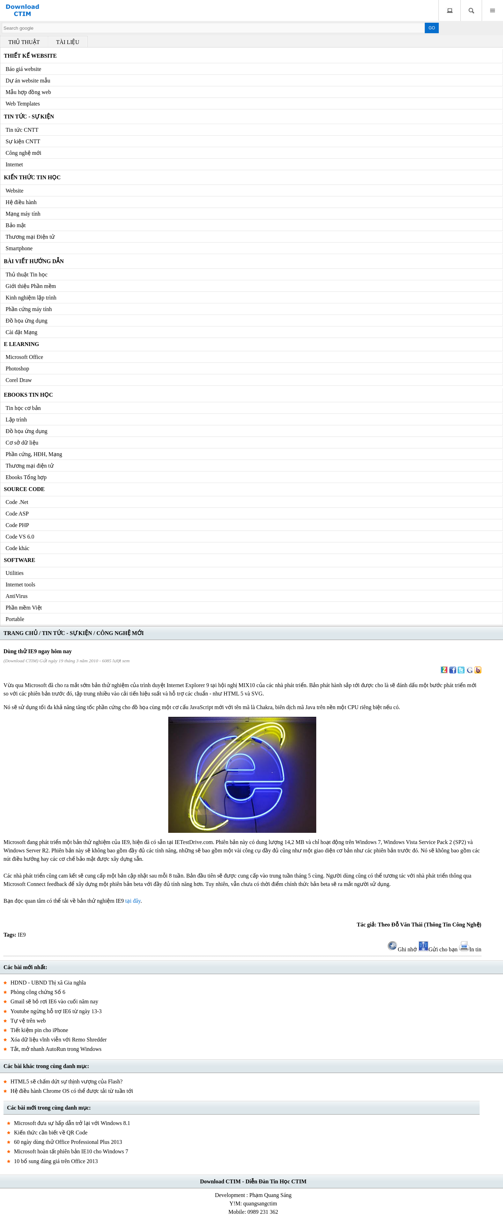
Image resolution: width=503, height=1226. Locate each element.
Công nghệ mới (24, 153)
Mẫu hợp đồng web (28, 92)
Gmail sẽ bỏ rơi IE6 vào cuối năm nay (54, 1001)
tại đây (133, 901)
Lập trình (16, 420)
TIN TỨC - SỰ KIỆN (67, 633)
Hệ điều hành (21, 202)
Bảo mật (16, 225)
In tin (470, 949)
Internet (14, 164)
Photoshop (17, 369)
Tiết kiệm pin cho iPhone (39, 1030)
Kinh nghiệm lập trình (31, 298)
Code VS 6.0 (20, 537)
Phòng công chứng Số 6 (37, 992)
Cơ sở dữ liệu (22, 443)
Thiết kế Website (30, 56)
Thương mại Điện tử (30, 237)
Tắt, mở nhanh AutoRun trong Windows (56, 1049)
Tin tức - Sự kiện (29, 117)
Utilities (15, 573)
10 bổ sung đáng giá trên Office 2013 (56, 1161)
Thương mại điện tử (30, 466)
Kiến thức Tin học (32, 177)
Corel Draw (19, 380)
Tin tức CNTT (22, 130)
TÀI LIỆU (67, 42)
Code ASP (17, 514)
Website (14, 191)
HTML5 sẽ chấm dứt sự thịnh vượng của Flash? (66, 1081)
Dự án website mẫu (28, 81)
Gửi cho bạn (438, 949)
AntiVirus (17, 596)
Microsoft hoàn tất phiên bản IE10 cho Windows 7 (71, 1151)
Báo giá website (23, 69)
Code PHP (17, 525)
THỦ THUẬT (24, 42)
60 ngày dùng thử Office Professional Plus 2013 (68, 1142)
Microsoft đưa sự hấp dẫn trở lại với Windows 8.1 (72, 1123)
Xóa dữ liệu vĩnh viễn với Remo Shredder (58, 1040)
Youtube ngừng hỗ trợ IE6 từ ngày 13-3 (56, 1011)
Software (19, 560)
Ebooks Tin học (28, 395)
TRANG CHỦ (20, 633)
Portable (15, 619)
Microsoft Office (24, 357)
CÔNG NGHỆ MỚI (120, 633)
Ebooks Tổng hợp (26, 477)
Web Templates (23, 104)
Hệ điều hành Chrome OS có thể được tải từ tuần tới (71, 1091)
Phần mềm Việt (24, 608)
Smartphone (19, 248)
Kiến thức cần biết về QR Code (51, 1132)
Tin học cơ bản (23, 408)
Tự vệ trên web (28, 1021)
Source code (24, 489)
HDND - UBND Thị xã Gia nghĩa (48, 983)
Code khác (17, 548)
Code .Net (17, 502)
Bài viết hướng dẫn (34, 261)
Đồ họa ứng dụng (26, 321)
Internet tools (20, 584)
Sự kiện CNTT (23, 141)
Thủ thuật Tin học (26, 274)
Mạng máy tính (23, 214)
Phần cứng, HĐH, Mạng (34, 454)
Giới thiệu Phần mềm (31, 286)
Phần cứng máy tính (29, 309)
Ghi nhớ (402, 949)
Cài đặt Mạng (21, 332)
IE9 (22, 935)
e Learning (21, 344)
